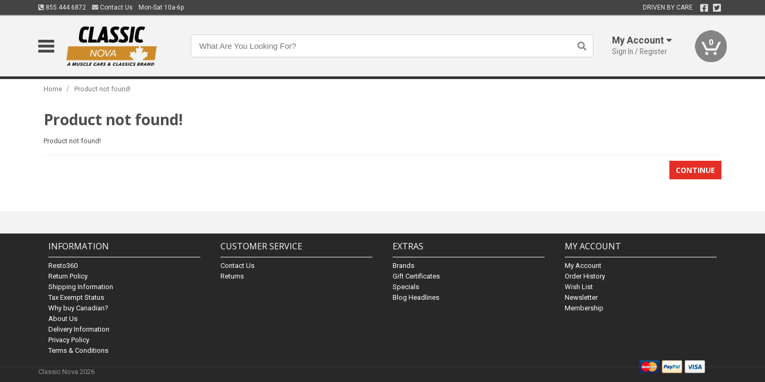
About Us (63, 319)
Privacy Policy (68, 340)
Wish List (579, 287)
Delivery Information (78, 329)
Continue (695, 170)
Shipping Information (80, 287)
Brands (403, 266)
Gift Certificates (416, 276)
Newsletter (581, 297)
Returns (232, 276)
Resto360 (63, 266)
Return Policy (68, 276)
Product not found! (102, 89)
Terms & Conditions (78, 350)
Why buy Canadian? (78, 308)
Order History (585, 276)
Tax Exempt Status (76, 297)
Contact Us (112, 7)
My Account (583, 266)
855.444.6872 (62, 7)
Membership (584, 308)
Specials (406, 287)
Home (53, 89)
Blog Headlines (416, 297)
